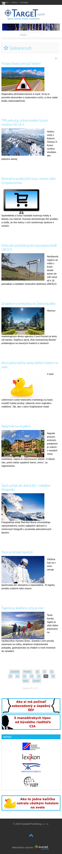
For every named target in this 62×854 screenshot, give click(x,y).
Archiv (14, 2)
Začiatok (14, 671)
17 (39, 676)
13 (10, 676)
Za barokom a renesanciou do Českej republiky (28, 303)
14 (17, 676)
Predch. (28, 671)
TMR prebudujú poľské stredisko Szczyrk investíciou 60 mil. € (24, 122)
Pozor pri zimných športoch (17, 552)
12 (51, 671)
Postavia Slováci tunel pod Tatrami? (21, 63)
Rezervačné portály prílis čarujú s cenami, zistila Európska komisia (28, 180)
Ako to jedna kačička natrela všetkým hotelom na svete (29, 364)
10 (37, 671)
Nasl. (25, 681)
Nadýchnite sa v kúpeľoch (16, 426)
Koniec (36, 681)
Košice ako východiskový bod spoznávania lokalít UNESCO (29, 247)
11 (44, 671)
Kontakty (24, 2)
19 (53, 676)
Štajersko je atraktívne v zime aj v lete (22, 608)
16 (31, 676)
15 (24, 676)
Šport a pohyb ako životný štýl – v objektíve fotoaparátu (25, 487)
